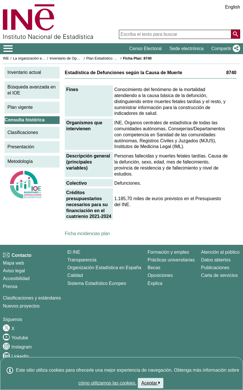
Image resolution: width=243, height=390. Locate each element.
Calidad (75, 275)
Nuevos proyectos (21, 306)
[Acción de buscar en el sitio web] (235, 34)
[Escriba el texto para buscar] (175, 34)
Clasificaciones (22, 132)
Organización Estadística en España (104, 267)
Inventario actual (24, 72)
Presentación (20, 146)
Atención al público (220, 252)
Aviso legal (14, 270)
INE (6, 58)
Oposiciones (160, 275)
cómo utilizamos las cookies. (107, 383)
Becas (154, 267)
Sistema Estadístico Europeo (96, 283)
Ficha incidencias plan (87, 233)
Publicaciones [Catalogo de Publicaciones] (215, 267)
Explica (155, 283)
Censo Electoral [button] (145, 48)
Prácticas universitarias (171, 259)
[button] (224, 49)
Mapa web (13, 263)
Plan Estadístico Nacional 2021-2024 (116, 58)
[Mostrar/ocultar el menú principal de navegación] (8, 49)
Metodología (20, 161)
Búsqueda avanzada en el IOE (31, 89)
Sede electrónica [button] (186, 48)
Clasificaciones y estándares (32, 298)
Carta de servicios (219, 275)
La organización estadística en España (44, 58)
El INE (73, 252)
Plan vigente (20, 107)
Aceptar (150, 382)
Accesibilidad (16, 278)
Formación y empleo (168, 252)
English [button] (232, 7)
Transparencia (82, 259)
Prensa (10, 286)
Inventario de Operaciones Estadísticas (81, 58)
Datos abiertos (216, 259)
